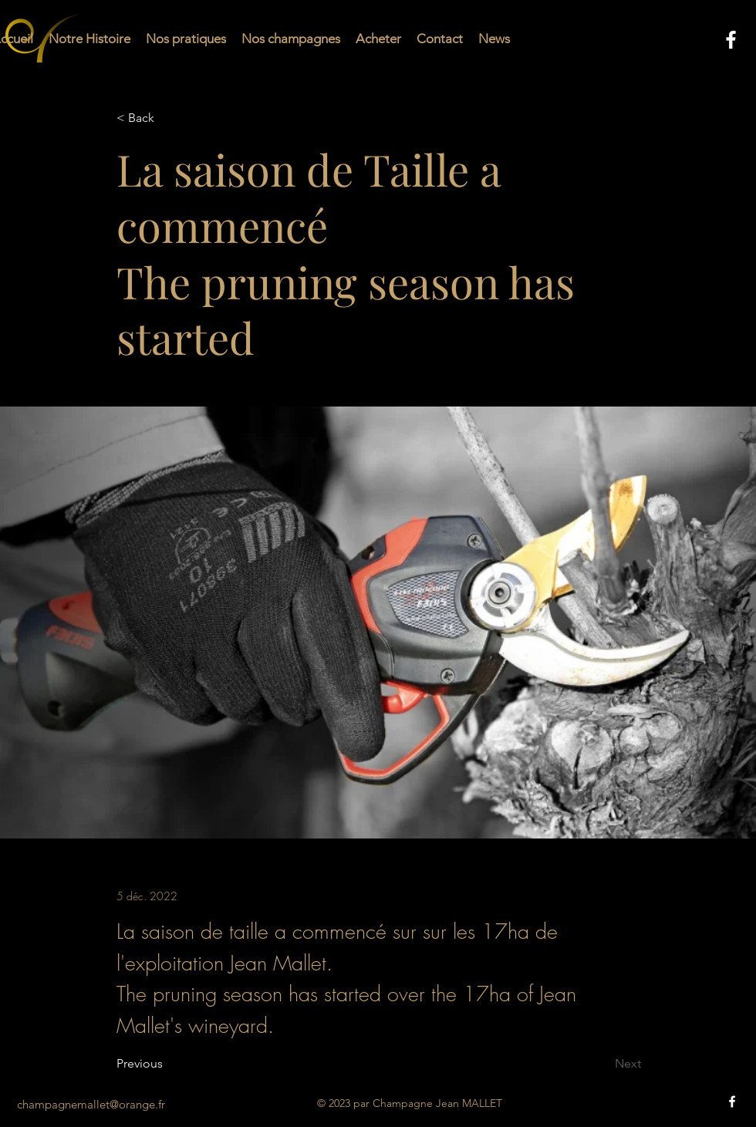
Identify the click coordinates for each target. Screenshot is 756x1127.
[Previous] (167, 1064)
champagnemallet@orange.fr (91, 1104)
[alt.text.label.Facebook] (731, 40)
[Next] (602, 1064)
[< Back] (167, 118)
